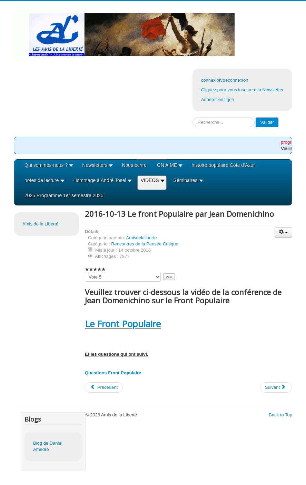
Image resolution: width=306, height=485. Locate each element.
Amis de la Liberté (40, 223)
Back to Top (280, 414)
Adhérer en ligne (217, 99)
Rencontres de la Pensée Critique (144, 243)
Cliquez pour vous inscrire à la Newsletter (242, 89)
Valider (267, 122)
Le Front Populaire (123, 323)
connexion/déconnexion (224, 80)
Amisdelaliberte (141, 237)
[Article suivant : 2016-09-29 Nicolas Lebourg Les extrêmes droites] (276, 387)
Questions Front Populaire (113, 372)
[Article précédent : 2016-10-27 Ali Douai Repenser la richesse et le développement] (104, 387)
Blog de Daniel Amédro (47, 446)
